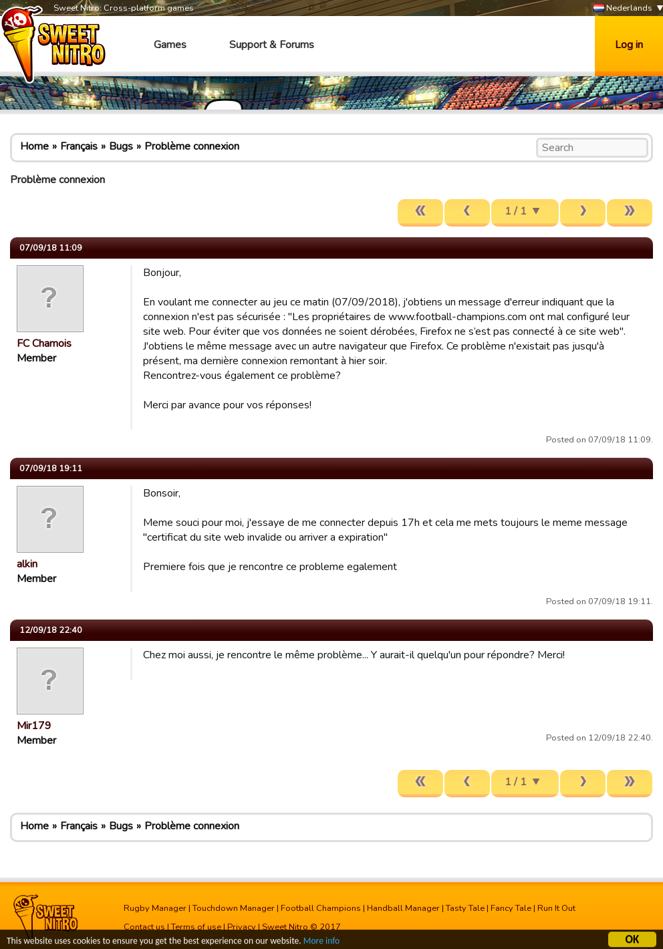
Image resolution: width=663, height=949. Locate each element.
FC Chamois (44, 343)
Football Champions (321, 908)
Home (34, 146)
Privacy (241, 927)
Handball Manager (403, 908)
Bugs (121, 146)
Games (170, 44)
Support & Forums (271, 44)
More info (321, 942)
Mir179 (34, 725)
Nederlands (622, 8)
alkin (27, 564)
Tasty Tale (465, 908)
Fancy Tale (511, 908)
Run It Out (556, 908)
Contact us (144, 927)
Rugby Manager (155, 908)
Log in (629, 44)
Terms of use (196, 927)
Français (79, 146)
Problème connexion (191, 146)
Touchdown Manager (233, 908)
